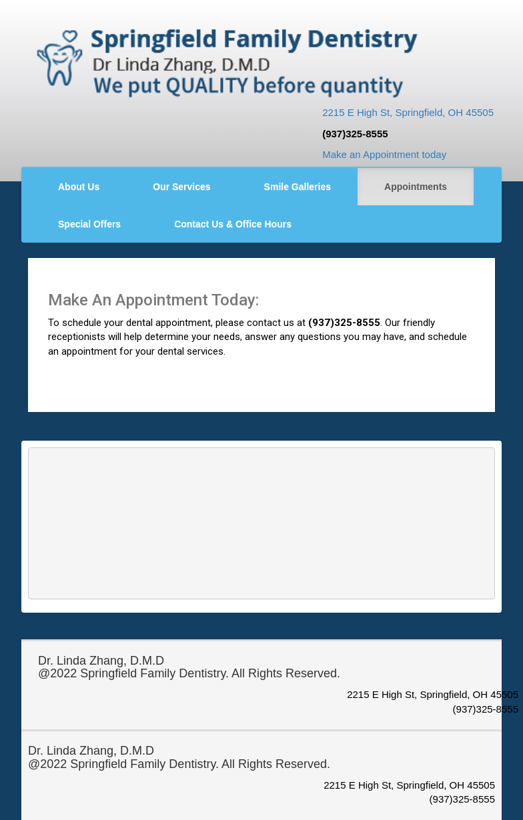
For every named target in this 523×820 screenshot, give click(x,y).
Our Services (181, 186)
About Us (78, 186)
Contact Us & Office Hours (233, 224)
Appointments (415, 186)
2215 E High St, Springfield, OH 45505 (408, 112)
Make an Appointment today (384, 154)
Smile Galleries (297, 186)
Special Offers (89, 224)
